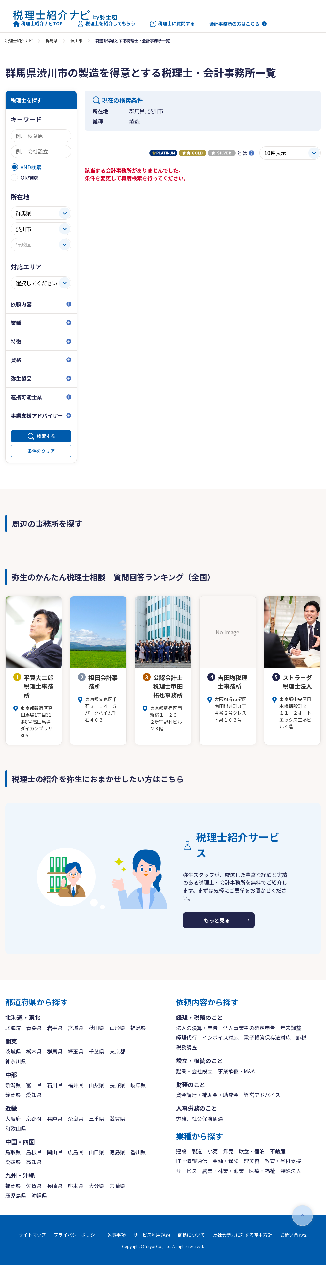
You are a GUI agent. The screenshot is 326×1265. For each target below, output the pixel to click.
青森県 (34, 1028)
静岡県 (13, 1095)
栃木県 (34, 1051)
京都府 (34, 1118)
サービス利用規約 (151, 1234)
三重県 (96, 1118)
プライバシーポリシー (76, 1234)
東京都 (117, 1051)
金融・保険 (226, 1161)
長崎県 (55, 1185)
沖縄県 (39, 1195)
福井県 (75, 1085)
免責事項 (116, 1234)
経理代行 (186, 1037)
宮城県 (75, 1028)
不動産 (278, 1151)
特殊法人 (290, 1170)
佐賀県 (34, 1185)
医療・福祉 (262, 1170)
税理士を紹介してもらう (106, 24)
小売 (212, 1151)
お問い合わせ (293, 1234)
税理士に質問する (172, 24)
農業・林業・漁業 (223, 1170)
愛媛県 (13, 1162)
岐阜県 (138, 1085)
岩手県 (55, 1028)
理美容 (251, 1161)
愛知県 (34, 1095)
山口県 (96, 1152)
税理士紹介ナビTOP (38, 24)
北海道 (13, 1028)
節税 (301, 1037)
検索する (46, 436)
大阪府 (13, 1118)
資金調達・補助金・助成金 (207, 1095)
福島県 (138, 1028)
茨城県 (13, 1051)
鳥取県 (13, 1152)
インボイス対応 (220, 1037)
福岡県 (13, 1185)
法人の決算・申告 (197, 1028)
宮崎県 (117, 1185)
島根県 (34, 1152)
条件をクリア (41, 451)
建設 (181, 1151)
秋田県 (96, 1028)
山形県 (117, 1028)
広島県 (75, 1152)
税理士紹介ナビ (19, 40)
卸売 (228, 1151)
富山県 (34, 1085)
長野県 (117, 1085)
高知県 (34, 1162)
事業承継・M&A (236, 1071)
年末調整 (290, 1028)
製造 (197, 1151)
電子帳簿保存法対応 (267, 1037)
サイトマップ (32, 1234)
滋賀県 (117, 1118)
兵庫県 (55, 1118)
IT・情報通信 (191, 1161)
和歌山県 (15, 1128)
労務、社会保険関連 (199, 1118)
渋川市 (76, 40)
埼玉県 (75, 1051)
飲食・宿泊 (252, 1151)
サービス (186, 1170)
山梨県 (96, 1085)
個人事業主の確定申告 (249, 1028)
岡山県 (55, 1152)
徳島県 (117, 1152)
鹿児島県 (15, 1195)
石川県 (55, 1085)
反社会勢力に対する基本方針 (242, 1234)
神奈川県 (15, 1061)
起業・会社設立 (194, 1071)
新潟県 (13, 1085)
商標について (191, 1234)
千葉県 (96, 1051)
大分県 (96, 1185)
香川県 (138, 1152)
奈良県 (75, 1118)
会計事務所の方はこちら (234, 24)
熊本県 (75, 1185)
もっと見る (217, 920)
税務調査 (186, 1047)
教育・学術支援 (283, 1161)
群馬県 (51, 40)
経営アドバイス (262, 1095)
